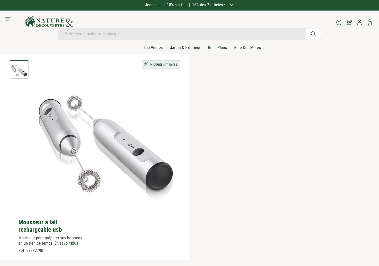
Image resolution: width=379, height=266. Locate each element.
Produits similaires (163, 64)
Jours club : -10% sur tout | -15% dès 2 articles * (186, 4)
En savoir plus (66, 243)
